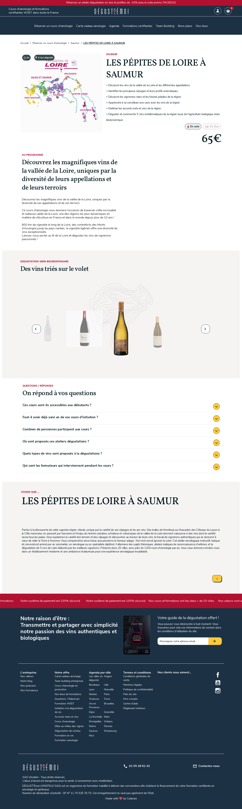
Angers (108, 676)
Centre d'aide (130, 703)
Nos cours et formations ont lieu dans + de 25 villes (186, 601)
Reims (92, 726)
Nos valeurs (27, 676)
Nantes (93, 694)
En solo (193, 126)
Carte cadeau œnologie (68, 676)
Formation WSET (64, 703)
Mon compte (130, 699)
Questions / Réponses (67, 699)
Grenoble (109, 712)
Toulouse (94, 699)
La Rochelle (95, 716)
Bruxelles (109, 703)
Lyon (91, 689)
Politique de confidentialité (138, 689)
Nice (91, 735)
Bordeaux (94, 685)
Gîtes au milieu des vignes (69, 726)
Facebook (217, 674)
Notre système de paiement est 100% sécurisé (56, 601)
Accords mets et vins (67, 716)
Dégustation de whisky (67, 731)
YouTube (217, 682)
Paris (107, 694)
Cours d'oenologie (65, 721)
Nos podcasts (28, 685)
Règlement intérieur (134, 708)
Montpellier (95, 721)
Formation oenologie (66, 740)
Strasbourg (110, 731)
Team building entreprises (69, 681)
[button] (36, 329)
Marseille (109, 689)
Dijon (92, 712)
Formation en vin (64, 735)
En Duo (212, 126)
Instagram (217, 690)
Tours (107, 699)
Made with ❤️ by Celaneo (121, 798)
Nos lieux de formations (68, 694)
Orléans (108, 721)
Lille (106, 685)
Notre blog (26, 681)
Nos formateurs (29, 690)
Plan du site (129, 694)
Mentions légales (132, 685)
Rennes (108, 726)
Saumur (93, 731)
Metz (107, 716)
